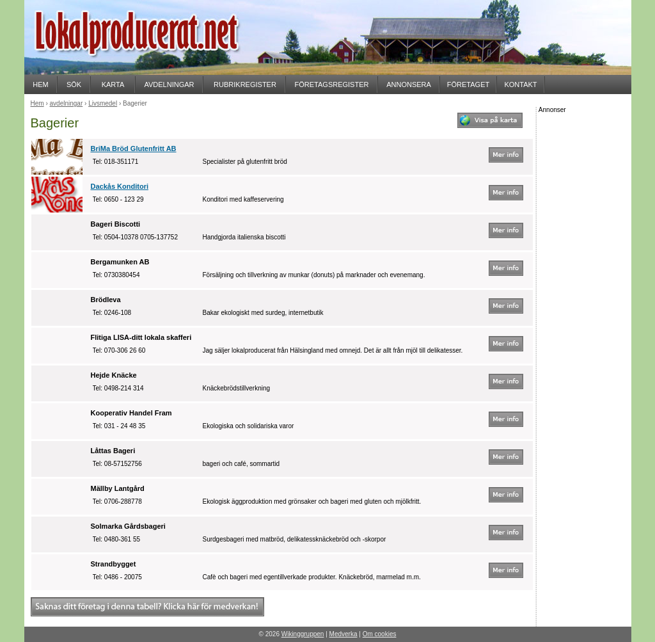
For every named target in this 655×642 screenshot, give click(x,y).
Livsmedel (102, 103)
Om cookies (380, 634)
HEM (40, 84)
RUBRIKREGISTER (245, 84)
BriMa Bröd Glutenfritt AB (134, 148)
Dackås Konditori (119, 186)
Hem (37, 103)
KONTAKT (520, 84)
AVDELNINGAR (169, 84)
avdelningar (66, 103)
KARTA (113, 84)
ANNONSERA (408, 84)
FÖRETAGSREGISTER (332, 84)
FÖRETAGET (468, 84)
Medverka (343, 634)
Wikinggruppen (302, 634)
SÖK (74, 84)
